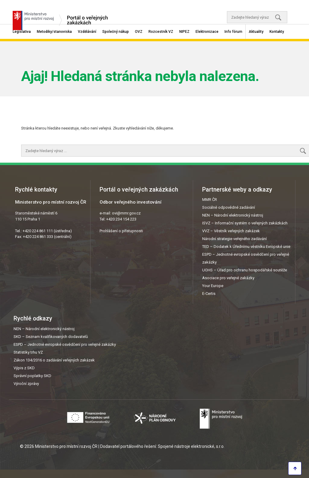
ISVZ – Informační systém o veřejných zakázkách (245, 223)
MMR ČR (209, 199)
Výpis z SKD (24, 368)
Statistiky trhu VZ (28, 352)
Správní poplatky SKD (32, 375)
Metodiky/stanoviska (54, 32)
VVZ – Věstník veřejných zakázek (231, 231)
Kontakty (276, 32)
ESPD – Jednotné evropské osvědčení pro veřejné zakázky (65, 344)
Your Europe (212, 285)
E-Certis (208, 293)
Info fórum (233, 32)
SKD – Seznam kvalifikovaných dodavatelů (51, 336)
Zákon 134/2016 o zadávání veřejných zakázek (54, 360)
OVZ (138, 32)
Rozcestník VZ (160, 32)
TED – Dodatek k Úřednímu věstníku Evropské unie (246, 246)
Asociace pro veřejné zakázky (228, 278)
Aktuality (256, 32)
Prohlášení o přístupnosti (121, 231)
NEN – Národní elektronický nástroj (232, 215)
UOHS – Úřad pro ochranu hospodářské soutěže (244, 270)
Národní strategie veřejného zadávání (234, 238)
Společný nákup (115, 32)
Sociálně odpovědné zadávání (228, 207)
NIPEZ (184, 32)
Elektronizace (207, 32)
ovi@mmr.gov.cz (126, 213)
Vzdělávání (87, 32)
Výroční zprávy (26, 383)
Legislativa (22, 32)
